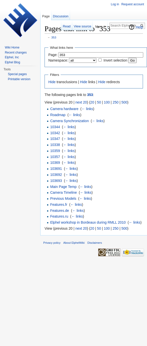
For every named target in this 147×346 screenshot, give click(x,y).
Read (67, 26)
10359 (55, 151)
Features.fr (58, 205)
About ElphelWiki (74, 242)
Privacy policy (51, 242)
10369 (55, 163)
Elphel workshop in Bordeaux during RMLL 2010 (88, 222)
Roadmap (57, 115)
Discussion (60, 16)
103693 (56, 181)
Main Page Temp (63, 187)
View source (82, 26)
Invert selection (115, 60)
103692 (56, 175)
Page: (53, 55)
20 (92, 102)
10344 (55, 127)
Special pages (17, 74)
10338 (55, 145)
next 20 (81, 102)
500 (124, 102)
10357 (55, 157)
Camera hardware (64, 109)
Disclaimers (94, 242)
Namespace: (58, 60)
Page (46, 16)
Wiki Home (12, 47)
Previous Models (63, 198)
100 (107, 102)
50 (99, 102)
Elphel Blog (12, 62)
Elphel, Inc (12, 57)
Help (139, 27)
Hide (52, 82)
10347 (55, 139)
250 (115, 102)
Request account (132, 4)
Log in (115, 4)
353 (53, 37)
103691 (56, 169)
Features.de (59, 211)
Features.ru (59, 216)
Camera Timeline (63, 192)
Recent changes (16, 52)
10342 (55, 133)
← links (87, 109)
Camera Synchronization (69, 121)
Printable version (19, 79)
